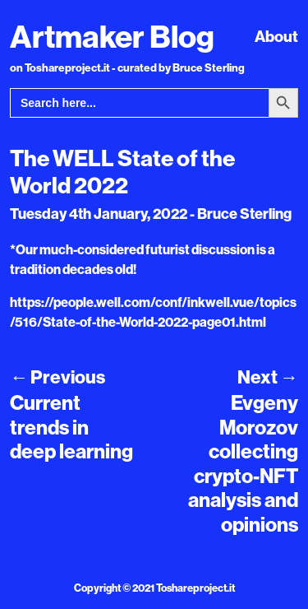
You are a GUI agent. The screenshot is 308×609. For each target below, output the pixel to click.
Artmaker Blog (112, 36)
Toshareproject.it (195, 587)
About (276, 36)
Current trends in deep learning (71, 426)
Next (267, 376)
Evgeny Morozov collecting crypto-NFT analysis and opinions (243, 463)
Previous (57, 376)
